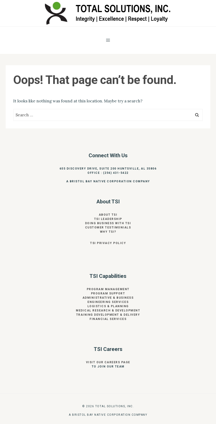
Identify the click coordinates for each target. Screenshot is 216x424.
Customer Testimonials (108, 227)
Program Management (108, 289)
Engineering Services (108, 302)
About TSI (108, 214)
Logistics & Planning (108, 306)
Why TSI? (108, 231)
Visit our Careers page (108, 362)
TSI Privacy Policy (108, 243)
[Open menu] (108, 40)
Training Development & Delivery (108, 314)
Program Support (108, 293)
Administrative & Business (108, 297)
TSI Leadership (108, 219)
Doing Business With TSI (108, 223)
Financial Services (108, 319)
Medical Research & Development (108, 310)
